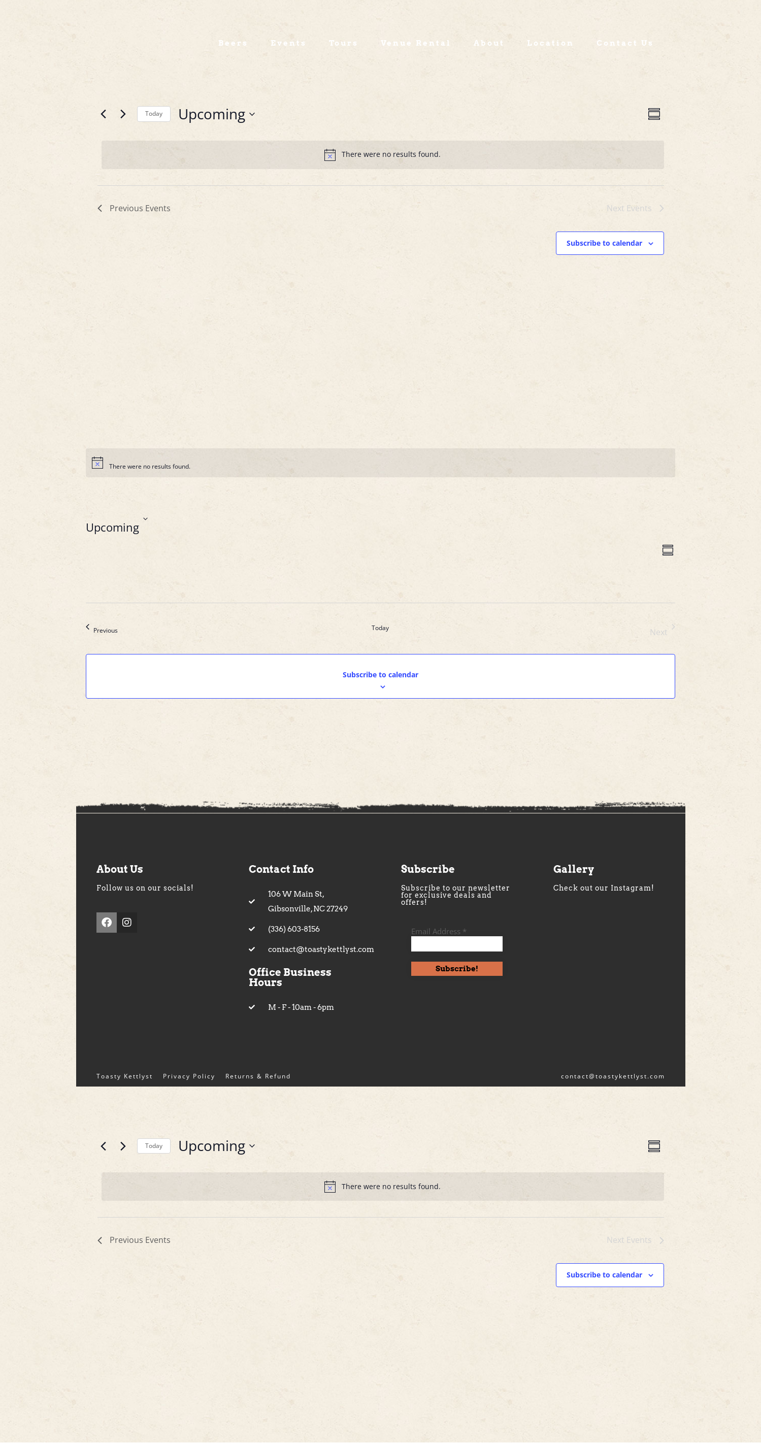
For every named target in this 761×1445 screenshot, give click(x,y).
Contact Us (625, 45)
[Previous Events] (103, 116)
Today (153, 116)
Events (289, 45)
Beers (233, 45)
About (489, 45)
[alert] (383, 157)
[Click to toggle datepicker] (216, 116)
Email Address (439, 933)
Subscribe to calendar (604, 245)
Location (550, 45)
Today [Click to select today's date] (380, 630)
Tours (343, 45)
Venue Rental (416, 45)
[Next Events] (123, 116)
